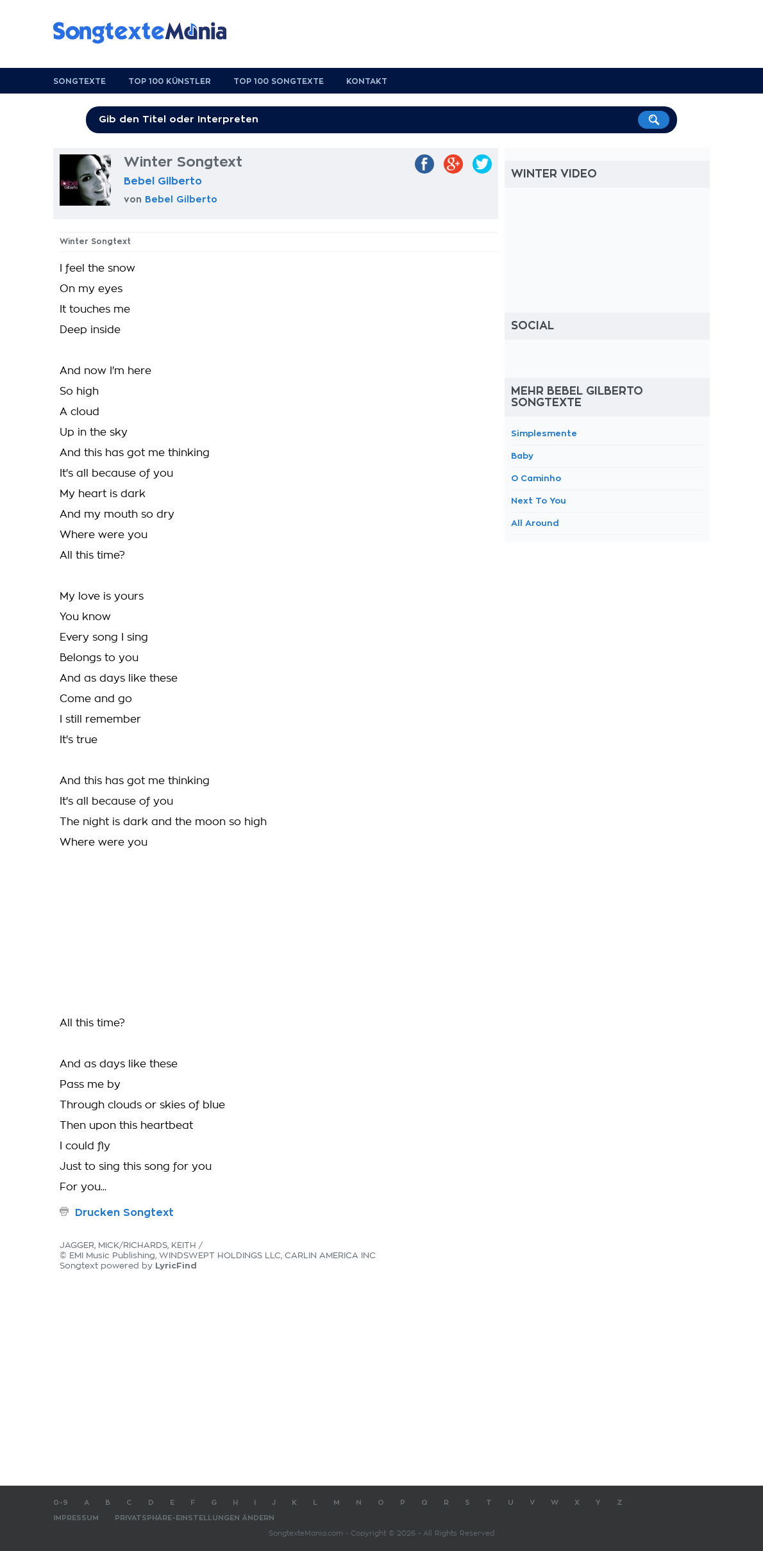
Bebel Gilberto (163, 181)
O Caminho (536, 478)
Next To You (538, 500)
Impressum (76, 1518)
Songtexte (79, 81)
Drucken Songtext (124, 1213)
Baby (522, 456)
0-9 (60, 1502)
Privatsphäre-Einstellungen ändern (194, 1518)
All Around (535, 523)
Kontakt (366, 81)
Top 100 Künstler (169, 81)
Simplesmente (544, 433)
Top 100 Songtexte (278, 81)
